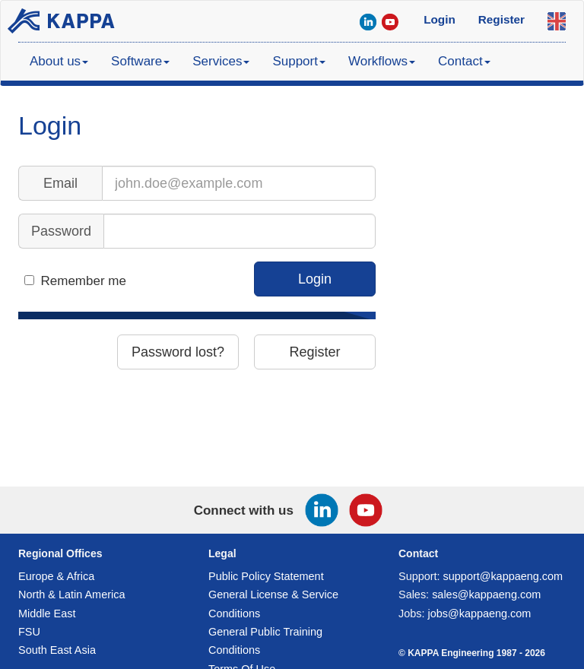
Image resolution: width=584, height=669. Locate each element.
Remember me (83, 281)
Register (314, 352)
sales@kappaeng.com (486, 594)
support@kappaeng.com (503, 576)
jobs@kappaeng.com (480, 613)
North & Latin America (71, 594)
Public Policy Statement (266, 576)
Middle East (46, 613)
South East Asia (57, 650)
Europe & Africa (56, 576)
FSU (29, 632)
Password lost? (178, 352)
